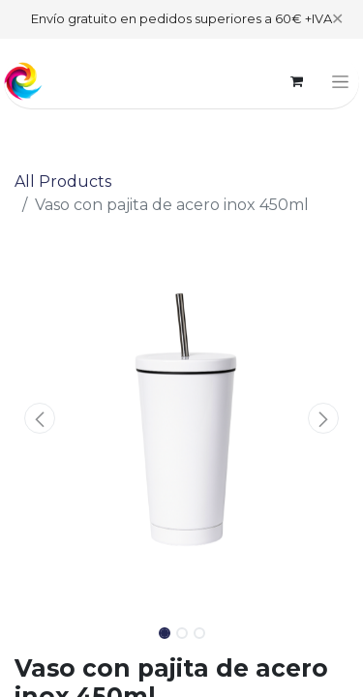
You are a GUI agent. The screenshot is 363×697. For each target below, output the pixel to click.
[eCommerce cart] (296, 81)
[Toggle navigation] (340, 81)
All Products (63, 181)
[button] (40, 418)
